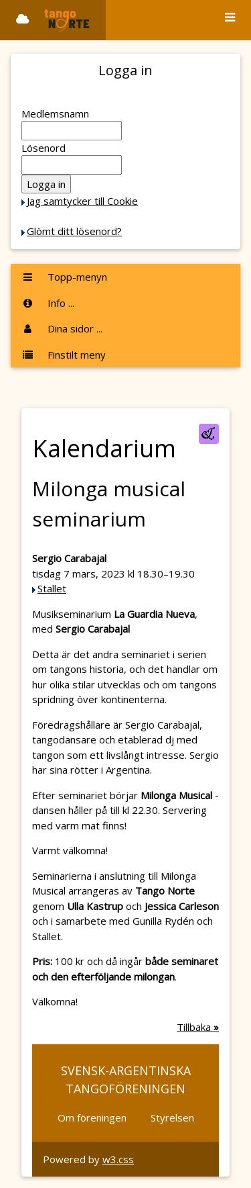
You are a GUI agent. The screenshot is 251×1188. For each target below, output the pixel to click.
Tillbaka (198, 1027)
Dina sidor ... (61, 328)
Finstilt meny (63, 354)
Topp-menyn (64, 276)
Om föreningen (92, 1117)
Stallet (51, 588)
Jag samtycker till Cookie (82, 201)
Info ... (47, 303)
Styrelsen (172, 1117)
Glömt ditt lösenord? (74, 231)
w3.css (118, 1159)
